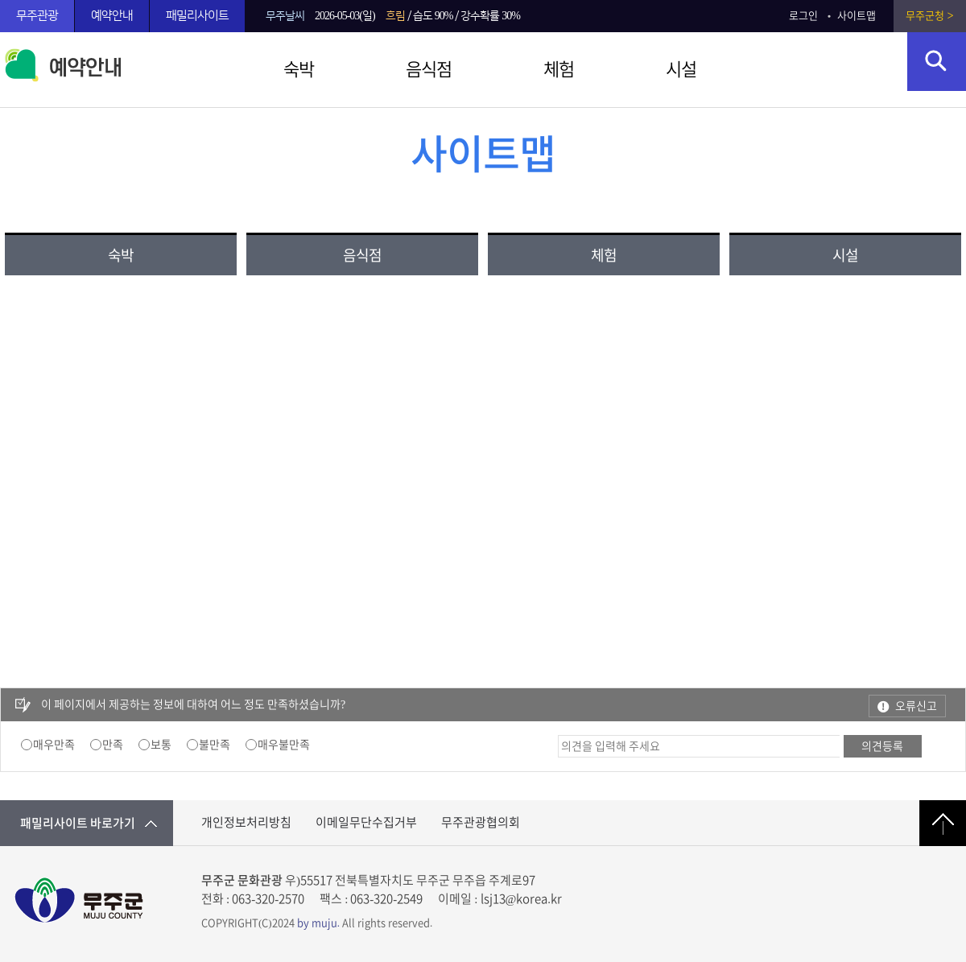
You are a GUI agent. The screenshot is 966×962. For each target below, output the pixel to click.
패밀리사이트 (197, 16)
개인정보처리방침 (246, 822)
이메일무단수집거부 (366, 822)
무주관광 (37, 16)
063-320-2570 (268, 899)
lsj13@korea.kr (522, 899)
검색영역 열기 (936, 61)
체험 (558, 69)
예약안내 (112, 16)
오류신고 (916, 706)
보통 (161, 744)
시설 (681, 69)
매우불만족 (284, 744)
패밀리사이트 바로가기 (77, 823)
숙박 (298, 69)
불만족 (214, 744)
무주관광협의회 (480, 822)
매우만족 (54, 744)
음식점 (429, 69)
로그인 (803, 15)
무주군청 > (929, 15)
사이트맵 (856, 15)
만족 (112, 744)
